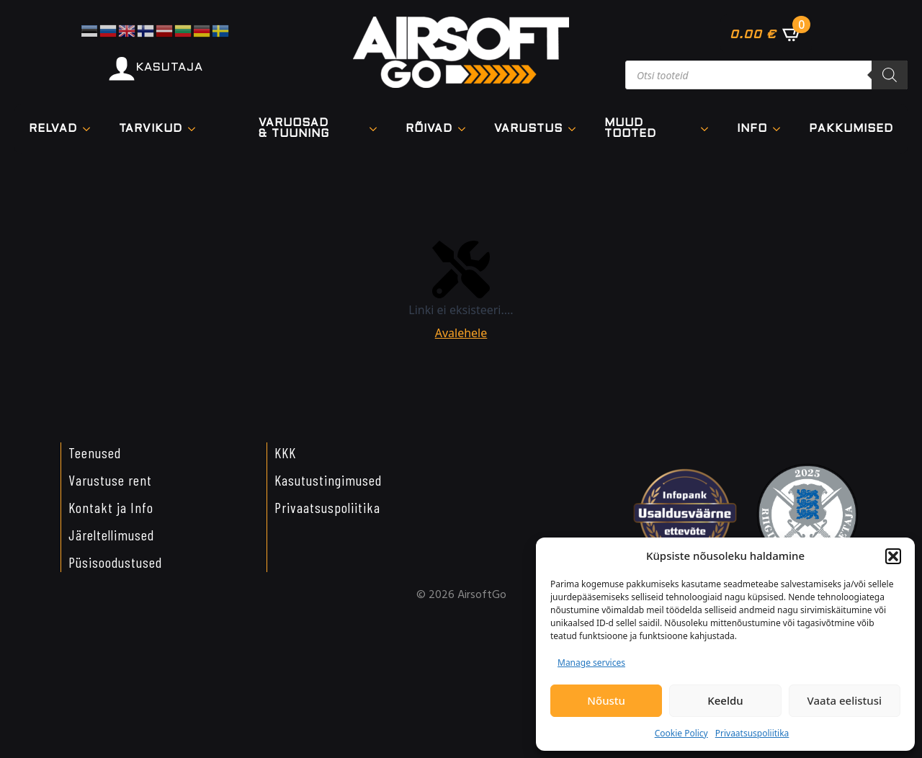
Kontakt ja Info (110, 507)
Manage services (591, 662)
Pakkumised (851, 129)
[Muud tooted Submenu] (708, 129)
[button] (893, 556)
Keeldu (725, 700)
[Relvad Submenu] (90, 129)
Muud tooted (630, 128)
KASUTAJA (169, 67)
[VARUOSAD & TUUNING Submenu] (377, 129)
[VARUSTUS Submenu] (576, 129)
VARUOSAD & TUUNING (294, 128)
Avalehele (461, 333)
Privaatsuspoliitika (752, 733)
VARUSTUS (528, 129)
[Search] (890, 75)
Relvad (53, 129)
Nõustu (606, 700)
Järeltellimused (111, 534)
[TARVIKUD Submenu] (196, 129)
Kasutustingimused (328, 480)
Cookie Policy (681, 733)
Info (752, 129)
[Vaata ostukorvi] (766, 33)
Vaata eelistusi (844, 700)
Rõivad (429, 129)
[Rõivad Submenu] (466, 129)
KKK (285, 452)
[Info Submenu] (781, 129)
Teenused (94, 452)
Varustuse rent (110, 480)
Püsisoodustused (115, 562)
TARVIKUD (150, 129)
